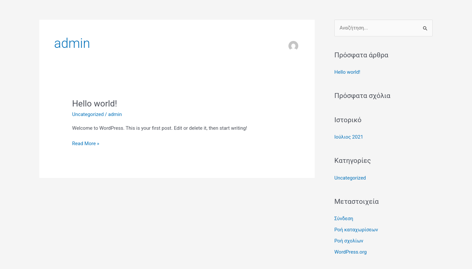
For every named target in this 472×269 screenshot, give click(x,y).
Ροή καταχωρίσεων (356, 230)
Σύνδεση (343, 218)
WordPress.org (350, 252)
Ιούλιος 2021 (348, 137)
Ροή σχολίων (348, 241)
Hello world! (94, 103)
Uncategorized (88, 114)
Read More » (85, 143)
